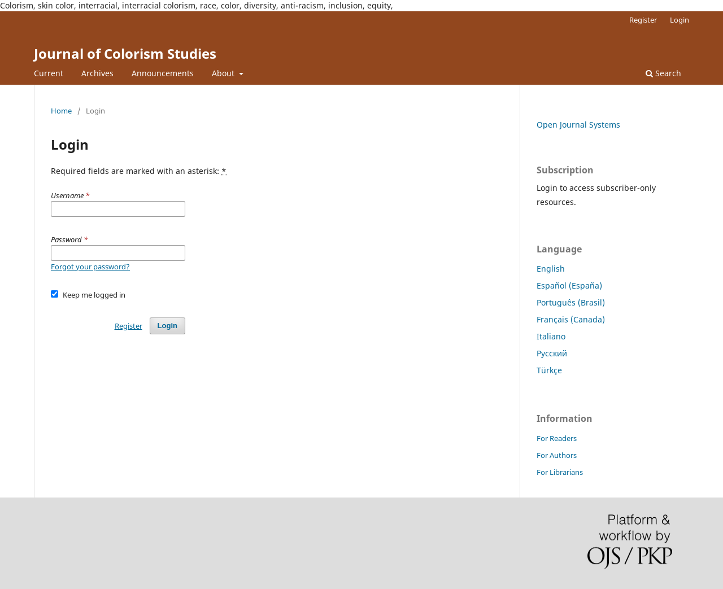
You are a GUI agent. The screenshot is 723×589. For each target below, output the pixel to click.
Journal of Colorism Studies (125, 53)
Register (643, 20)
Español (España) (569, 285)
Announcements (163, 73)
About (224, 73)
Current (48, 73)
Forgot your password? (90, 266)
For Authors (557, 455)
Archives (97, 73)
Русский (552, 353)
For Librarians (560, 472)
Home (61, 111)
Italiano (551, 336)
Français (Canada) (571, 319)
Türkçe (549, 370)
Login (679, 20)
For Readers (557, 438)
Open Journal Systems (578, 124)
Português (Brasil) (571, 302)
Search (663, 73)
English (551, 268)
